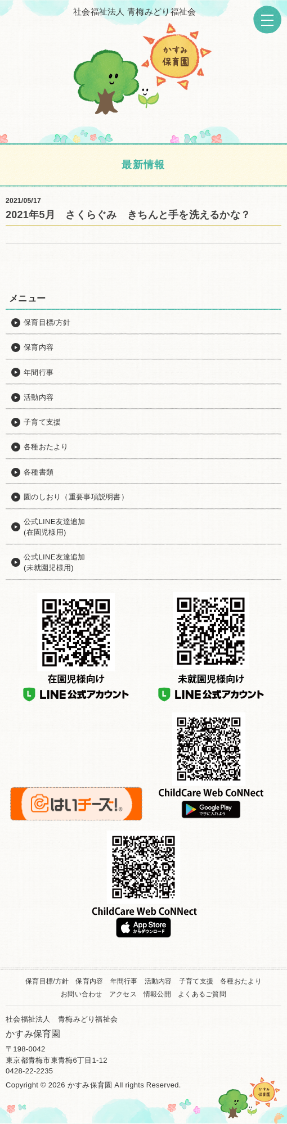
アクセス (123, 994)
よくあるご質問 (202, 994)
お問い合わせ (81, 994)
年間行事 (124, 981)
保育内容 (89, 981)
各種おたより (241, 981)
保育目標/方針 (47, 981)
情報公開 (157, 994)
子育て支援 (196, 981)
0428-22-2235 (29, 1071)
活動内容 (158, 981)
